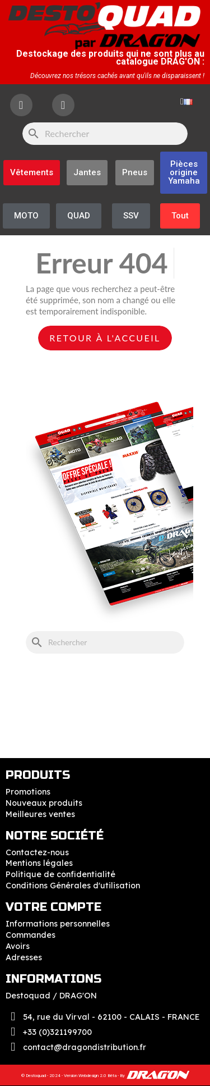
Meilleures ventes (40, 814)
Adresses (24, 957)
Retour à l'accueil (104, 337)
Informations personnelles (58, 924)
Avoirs (18, 946)
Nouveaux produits (44, 803)
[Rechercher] (105, 133)
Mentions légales (39, 863)
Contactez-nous (37, 852)
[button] (183, 173)
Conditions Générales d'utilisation (73, 885)
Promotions (28, 792)
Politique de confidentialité (60, 874)
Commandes (30, 935)
